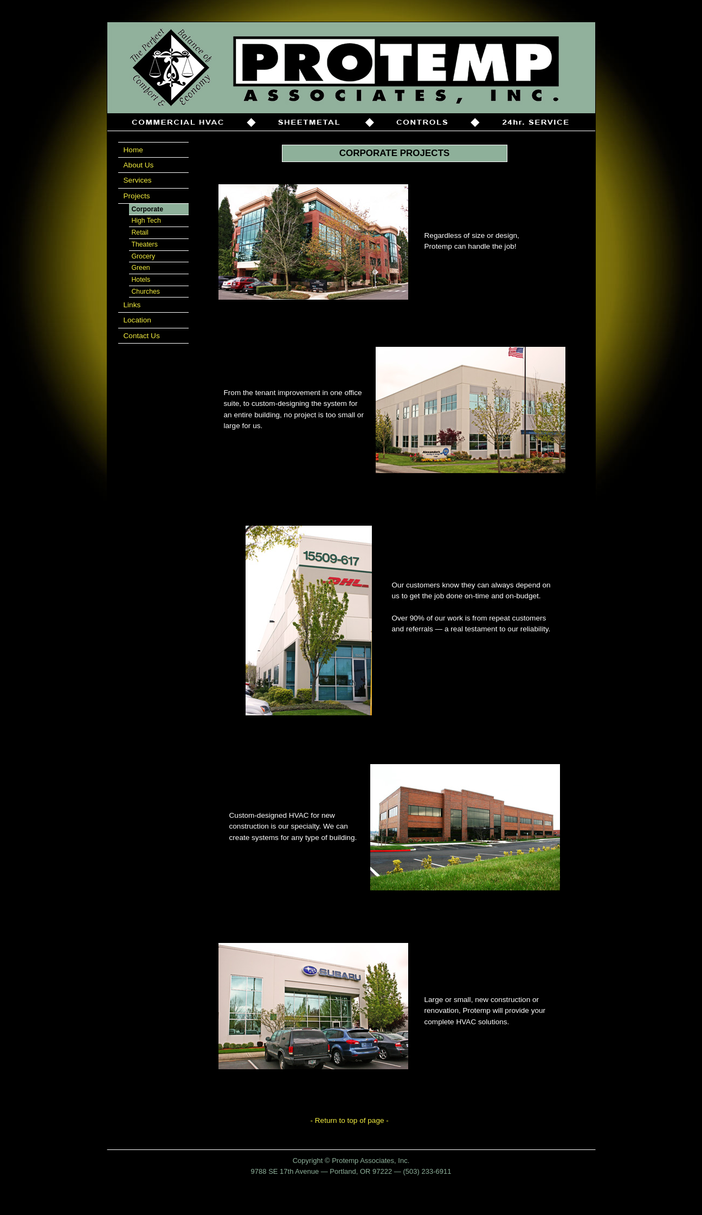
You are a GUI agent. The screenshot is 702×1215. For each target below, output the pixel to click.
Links (132, 305)
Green (141, 268)
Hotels (141, 279)
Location (137, 320)
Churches (146, 291)
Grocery (144, 256)
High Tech (146, 220)
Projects (137, 196)
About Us (139, 165)
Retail (140, 232)
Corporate (147, 209)
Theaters (145, 244)
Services (138, 180)
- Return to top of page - (350, 1120)
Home (133, 150)
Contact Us (142, 336)
